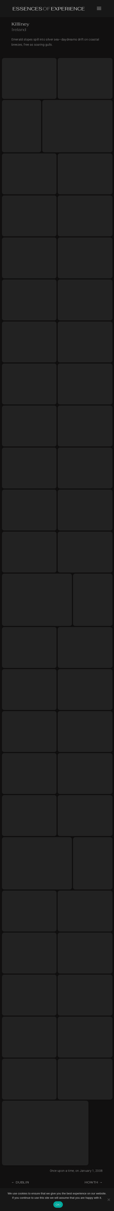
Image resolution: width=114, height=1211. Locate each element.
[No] (108, 1199)
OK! (57, 1204)
